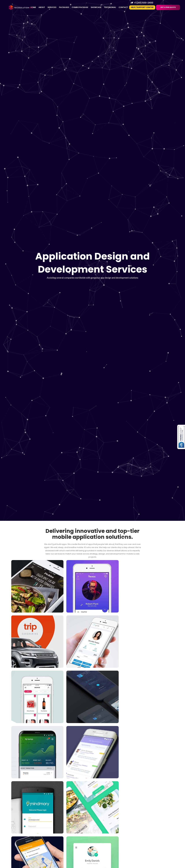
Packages (64, 7)
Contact (123, 7)
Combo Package (80, 7)
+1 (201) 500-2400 (143, 2)
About (42, 7)
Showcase (96, 7)
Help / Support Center (142, 7)
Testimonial (110, 7)
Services (52, 7)
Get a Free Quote (168, 7)
